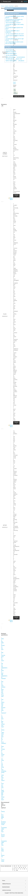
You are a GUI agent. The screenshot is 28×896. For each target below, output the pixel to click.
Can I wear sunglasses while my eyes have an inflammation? (14, 42)
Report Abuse (11, 198)
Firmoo (2, 6)
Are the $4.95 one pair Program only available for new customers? (14, 20)
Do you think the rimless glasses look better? (14, 28)
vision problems (15, 93)
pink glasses (21, 60)
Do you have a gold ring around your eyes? (2, 721)
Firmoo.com (7, 1)
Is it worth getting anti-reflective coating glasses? (14, 17)
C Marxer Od (2, 855)
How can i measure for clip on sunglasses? (12, 31)
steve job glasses (10, 50)
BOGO (25, 1)
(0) (22, 1)
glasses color (19, 58)
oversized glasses (21, 57)
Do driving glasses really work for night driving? (14, 39)
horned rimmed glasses (11, 53)
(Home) (3, 811)
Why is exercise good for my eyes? (3, 656)
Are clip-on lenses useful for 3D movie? (15, 33)
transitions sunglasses (11, 51)
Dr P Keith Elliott (2, 850)
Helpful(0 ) (16, 195)
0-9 (17, 870)
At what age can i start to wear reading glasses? (14, 25)
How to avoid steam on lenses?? (13, 22)
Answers (6, 6)
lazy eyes (15, 90)
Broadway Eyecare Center (3, 823)
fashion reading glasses (11, 60)
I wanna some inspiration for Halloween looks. (14, 36)
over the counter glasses (11, 55)
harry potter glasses (10, 57)
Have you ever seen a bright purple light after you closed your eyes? (2, 791)
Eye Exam (11, 6)
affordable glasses (10, 58)
